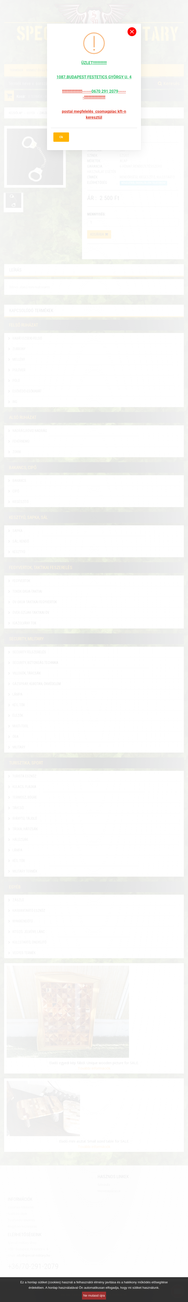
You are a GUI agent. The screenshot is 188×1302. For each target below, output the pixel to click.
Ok (61, 137)
